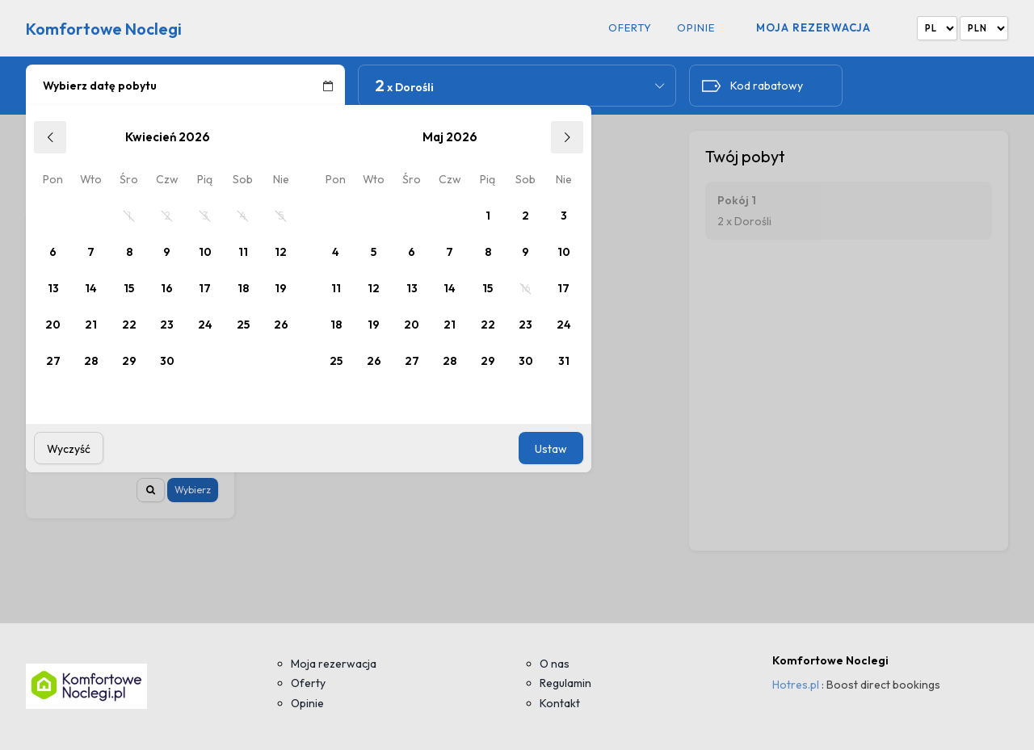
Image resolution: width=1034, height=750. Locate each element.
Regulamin (565, 683)
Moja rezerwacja (813, 27)
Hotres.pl (795, 684)
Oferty (630, 28)
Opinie (696, 28)
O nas (555, 663)
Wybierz (192, 490)
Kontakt (560, 703)
